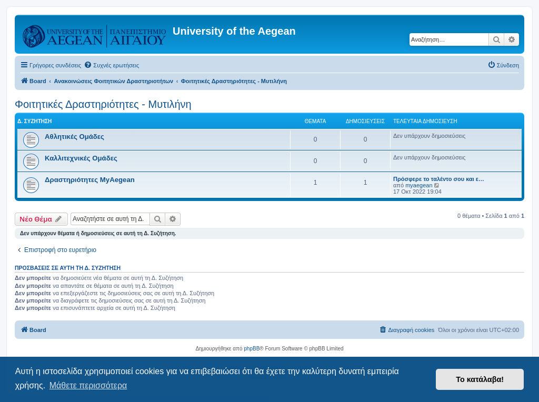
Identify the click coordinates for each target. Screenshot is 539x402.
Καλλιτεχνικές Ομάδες (81, 158)
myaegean (418, 185)
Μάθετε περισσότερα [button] (88, 385)
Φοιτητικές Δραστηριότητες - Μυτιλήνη (103, 104)
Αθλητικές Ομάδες (74, 136)
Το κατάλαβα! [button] (480, 379)
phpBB (251, 348)
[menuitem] (111, 65)
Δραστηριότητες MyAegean (90, 180)
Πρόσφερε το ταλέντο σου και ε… (438, 179)
